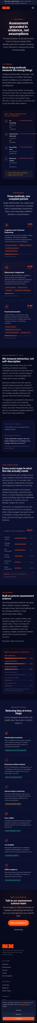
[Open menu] (33, 8)
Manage (18, 1010)
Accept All (18, 1018)
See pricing (18, 930)
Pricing (4, 973)
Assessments (6, 967)
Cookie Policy (24, 1004)
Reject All (18, 1014)
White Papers (6, 991)
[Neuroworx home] (6, 8)
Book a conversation (18, 923)
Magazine (5, 988)
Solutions (5, 964)
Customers (5, 985)
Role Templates (7, 976)
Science (4, 970)
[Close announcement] (34, 2)
